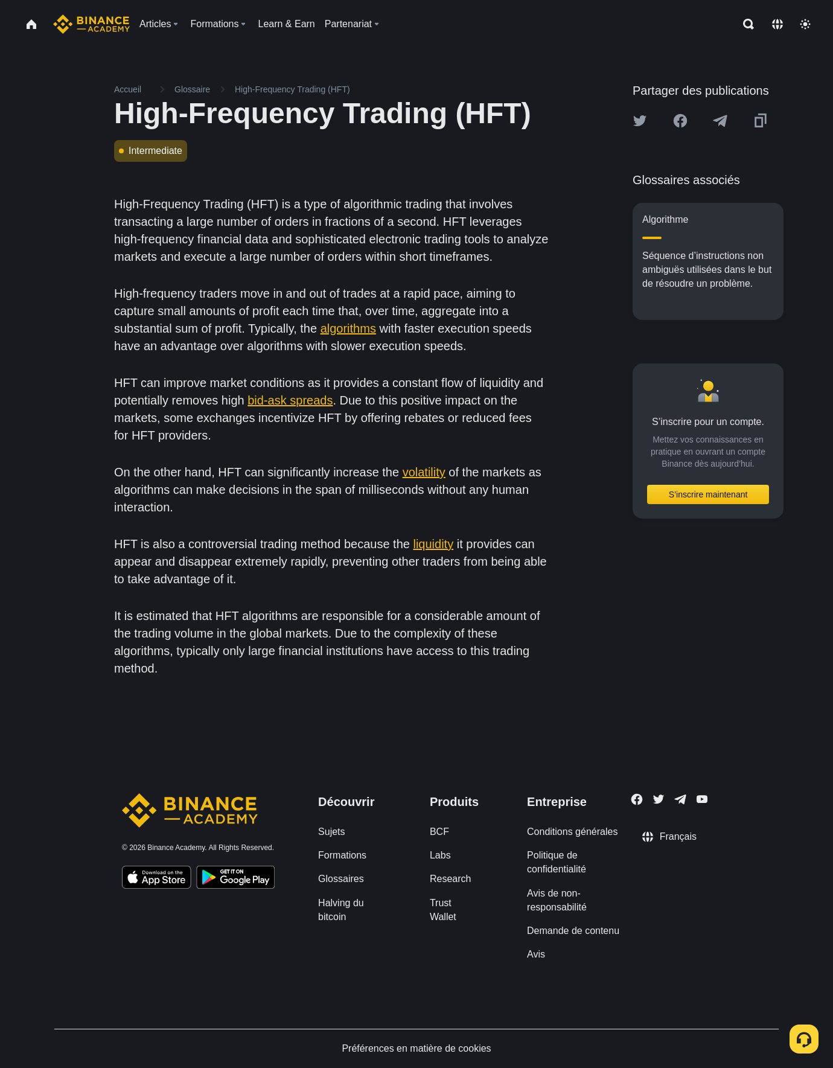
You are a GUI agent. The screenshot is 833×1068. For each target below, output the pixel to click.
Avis (536, 954)
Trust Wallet (443, 910)
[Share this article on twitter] (640, 121)
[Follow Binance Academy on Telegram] (680, 799)
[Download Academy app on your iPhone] (156, 879)
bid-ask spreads (290, 400)
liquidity (433, 544)
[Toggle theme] (805, 24)
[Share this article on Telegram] (720, 121)
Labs (440, 855)
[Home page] (91, 24)
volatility (424, 472)
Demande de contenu (573, 931)
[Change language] (777, 24)
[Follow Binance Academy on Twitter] (659, 799)
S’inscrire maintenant (708, 494)
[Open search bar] (745, 24)
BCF (439, 832)
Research (450, 879)
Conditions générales (572, 832)
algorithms (348, 328)
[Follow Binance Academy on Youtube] (702, 799)
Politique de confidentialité (556, 862)
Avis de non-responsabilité (557, 900)
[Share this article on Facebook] (680, 121)
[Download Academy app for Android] (235, 879)
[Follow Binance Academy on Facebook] (637, 799)
